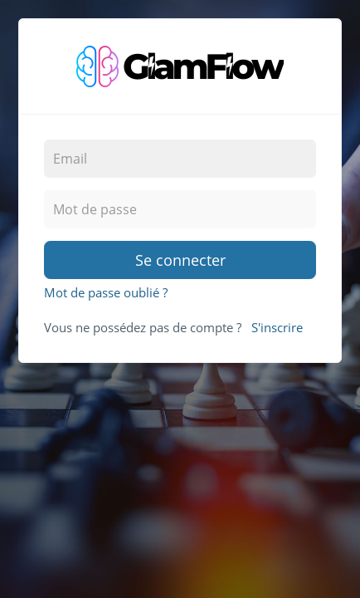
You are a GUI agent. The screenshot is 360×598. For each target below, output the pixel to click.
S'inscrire (277, 327)
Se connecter (180, 260)
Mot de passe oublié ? (106, 292)
